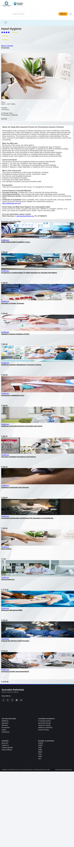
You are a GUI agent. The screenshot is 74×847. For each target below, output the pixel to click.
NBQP (40, 752)
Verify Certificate (7, 750)
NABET (40, 745)
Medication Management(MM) (11, 610)
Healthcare (5, 240)
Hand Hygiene (6, 549)
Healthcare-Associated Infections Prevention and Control (21, 426)
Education (5, 725)
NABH (40, 750)
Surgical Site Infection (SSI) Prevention (15, 641)
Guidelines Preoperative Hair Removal (15, 487)
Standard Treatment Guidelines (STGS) (15, 334)
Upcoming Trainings (44, 723)
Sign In (63, 14)
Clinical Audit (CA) (7, 579)
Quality (4, 730)
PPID (40, 754)
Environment (6, 727)
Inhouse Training (43, 730)
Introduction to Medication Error (12, 395)
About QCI (5, 743)
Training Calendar (7, 747)
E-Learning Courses (44, 721)
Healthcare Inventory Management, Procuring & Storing (21, 365)
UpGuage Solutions (67, 769)
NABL (40, 747)
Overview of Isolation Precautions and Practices (18, 457)
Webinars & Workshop (45, 727)
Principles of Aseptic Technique (12, 303)
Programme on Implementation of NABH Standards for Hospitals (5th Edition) (29, 272)
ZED (39, 758)
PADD (40, 756)
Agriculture (5, 723)
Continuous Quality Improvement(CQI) (15, 671)
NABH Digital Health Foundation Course (15, 242)
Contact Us (5, 745)
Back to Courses (7, 46)
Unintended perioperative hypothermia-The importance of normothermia (27, 518)
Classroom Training (44, 725)
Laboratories (6, 732)
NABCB (40, 743)
